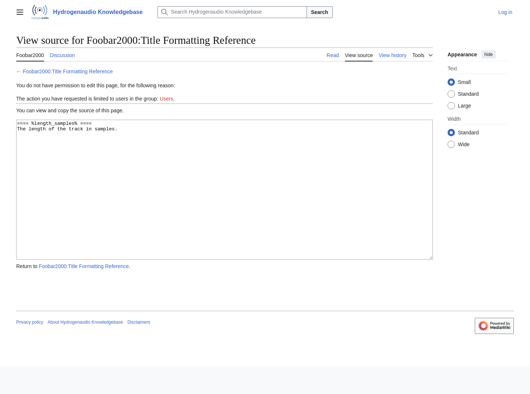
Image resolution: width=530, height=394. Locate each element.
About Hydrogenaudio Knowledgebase (85, 349)
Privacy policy (29, 349)
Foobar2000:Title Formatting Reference (68, 71)
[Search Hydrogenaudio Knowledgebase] (232, 12)
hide (488, 54)
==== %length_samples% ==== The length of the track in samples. (224, 203)
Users (166, 99)
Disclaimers (138, 349)
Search (319, 12)
